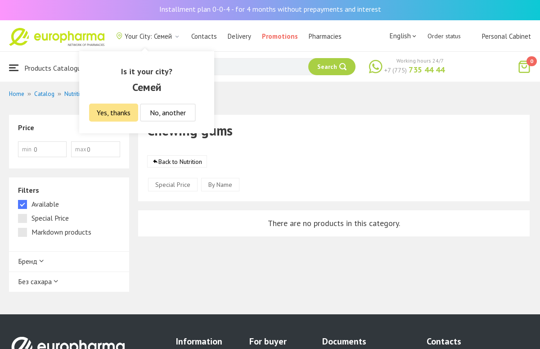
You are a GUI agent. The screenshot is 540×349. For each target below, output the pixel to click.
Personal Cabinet (506, 36)
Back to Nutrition (180, 162)
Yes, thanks (113, 112)
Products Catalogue (47, 68)
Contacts (204, 36)
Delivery (239, 36)
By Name (220, 185)
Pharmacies (325, 36)
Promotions (280, 36)
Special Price (172, 185)
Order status (444, 36)
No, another (168, 112)
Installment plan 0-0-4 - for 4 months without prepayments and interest (270, 9)
